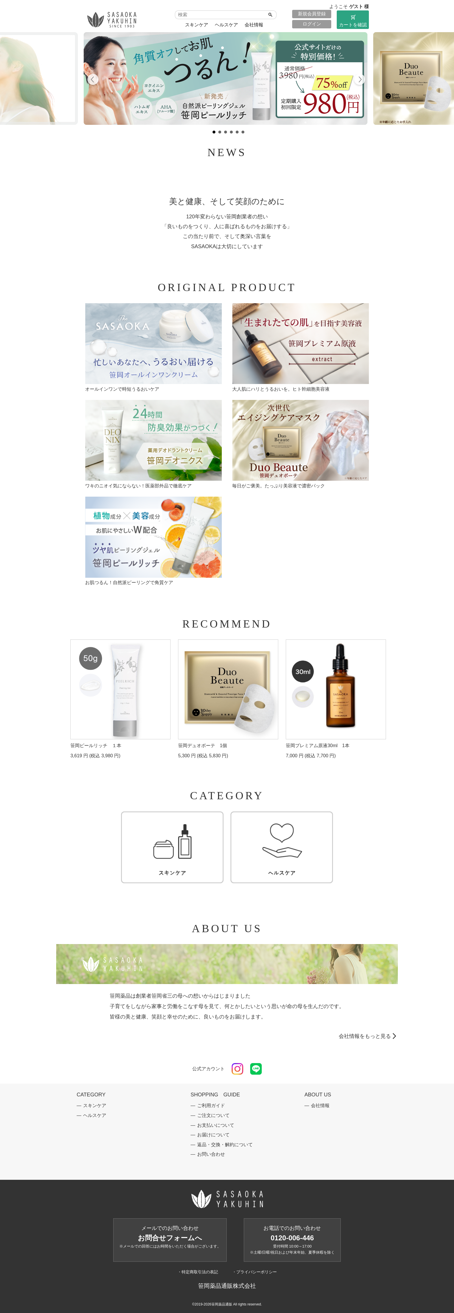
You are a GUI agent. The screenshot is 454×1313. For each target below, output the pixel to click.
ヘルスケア (226, 25)
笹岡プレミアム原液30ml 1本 (317, 745)
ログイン (312, 23)
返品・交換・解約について (225, 1144)
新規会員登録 (312, 13)
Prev (93, 80)
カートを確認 (353, 20)
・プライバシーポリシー (254, 1272)
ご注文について (213, 1115)
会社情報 (254, 25)
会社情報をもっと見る (365, 1036)
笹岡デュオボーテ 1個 (202, 745)
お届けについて (213, 1134)
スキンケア (196, 25)
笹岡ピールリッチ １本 (95, 745)
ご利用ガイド (211, 1105)
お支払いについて (215, 1125)
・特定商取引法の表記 (197, 1272)
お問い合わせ (211, 1154)
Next (359, 80)
